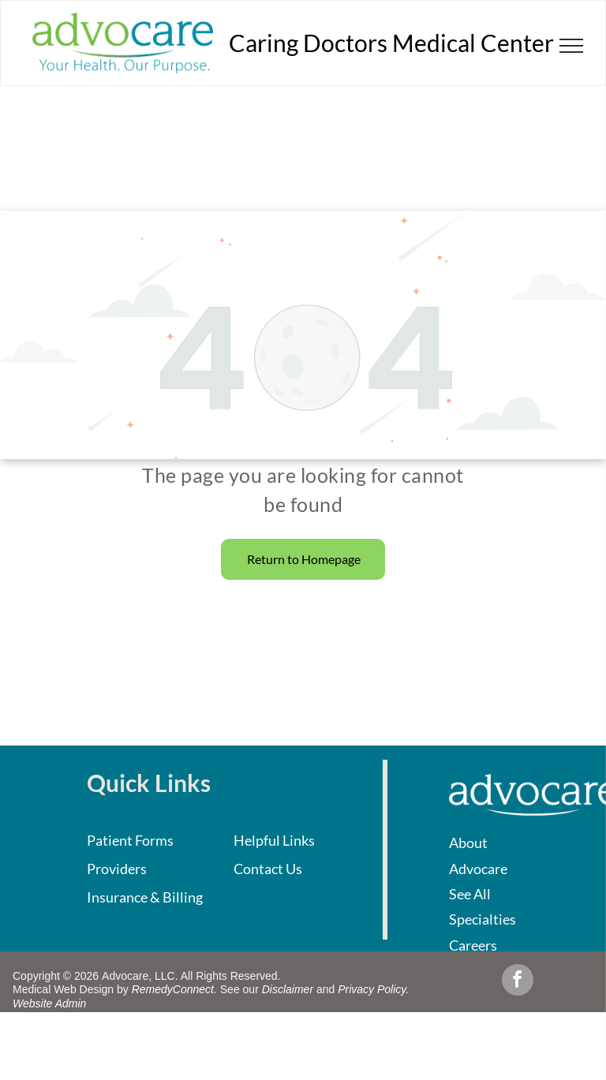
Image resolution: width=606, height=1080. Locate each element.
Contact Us (268, 868)
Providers (117, 868)
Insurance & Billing (145, 897)
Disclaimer (287, 989)
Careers (473, 945)
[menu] (571, 45)
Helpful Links (274, 840)
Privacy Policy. (373, 989)
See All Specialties (482, 906)
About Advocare (478, 855)
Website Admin (49, 1003)
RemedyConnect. (174, 989)
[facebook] (517, 982)
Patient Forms (130, 840)
